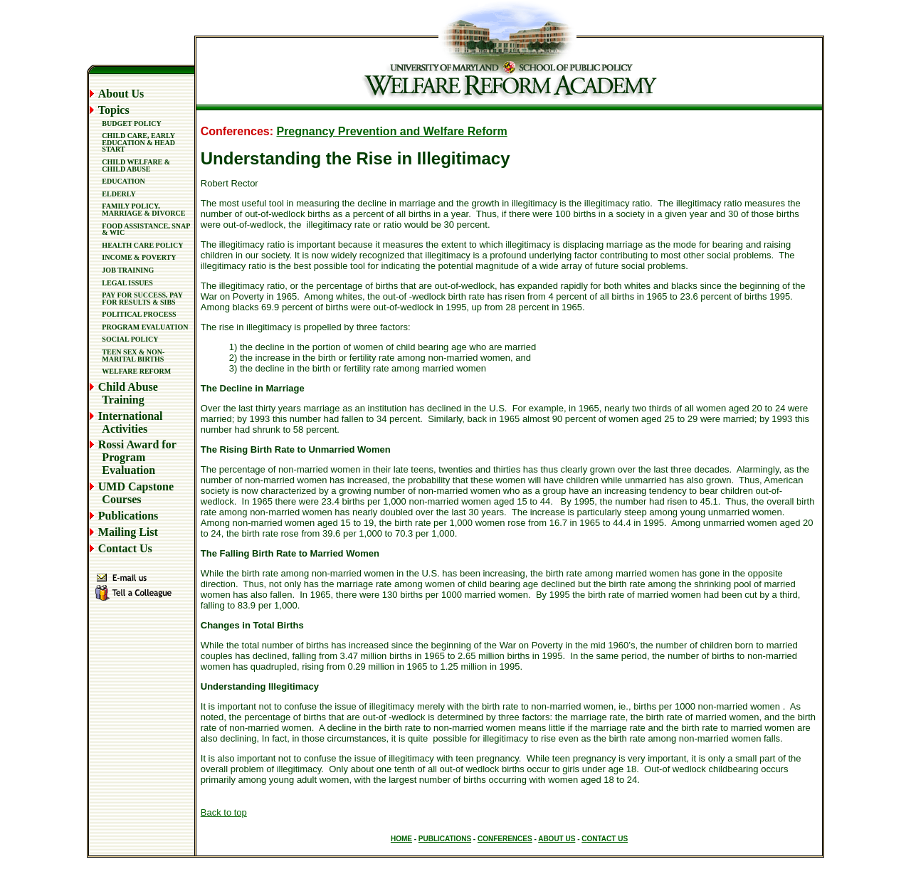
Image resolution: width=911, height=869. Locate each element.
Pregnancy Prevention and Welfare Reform (391, 131)
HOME (401, 839)
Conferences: (239, 131)
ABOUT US (556, 839)
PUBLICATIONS (444, 839)
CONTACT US (604, 839)
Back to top (224, 812)
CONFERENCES (505, 839)
